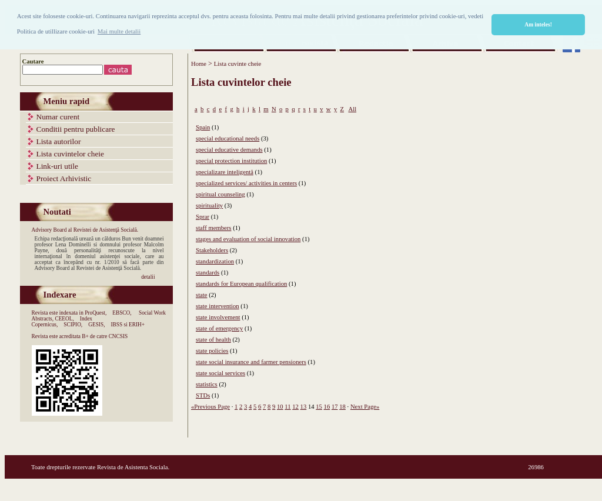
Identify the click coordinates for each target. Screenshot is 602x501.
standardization (215, 261)
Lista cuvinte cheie (237, 64)
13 (303, 406)
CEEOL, (64, 319)
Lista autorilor (58, 141)
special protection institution (231, 161)
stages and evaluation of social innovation (248, 239)
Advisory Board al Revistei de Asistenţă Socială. (85, 230)
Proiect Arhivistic (64, 178)
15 (319, 406)
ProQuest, (95, 313)
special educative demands (229, 149)
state (202, 295)
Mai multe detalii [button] (119, 31)
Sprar (202, 216)
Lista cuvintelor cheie (70, 153)
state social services (220, 373)
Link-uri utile (57, 166)
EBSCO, (121, 313)
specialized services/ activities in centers (246, 183)
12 (295, 406)
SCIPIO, (72, 325)
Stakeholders (212, 250)
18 (342, 406)
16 (327, 406)
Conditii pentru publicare (75, 129)
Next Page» (364, 406)
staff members (213, 228)
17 (335, 406)
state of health (213, 339)
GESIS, (96, 325)
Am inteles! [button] (538, 24)
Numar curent (58, 116)
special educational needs (227, 138)
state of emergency (219, 328)
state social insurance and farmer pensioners (251, 362)
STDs (203, 395)
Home (198, 64)
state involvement (218, 317)
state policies (212, 351)
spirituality (209, 205)
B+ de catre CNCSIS (105, 336)
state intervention (217, 306)
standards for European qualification (241, 283)
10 (280, 406)
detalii (148, 277)
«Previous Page (210, 406)
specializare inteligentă (224, 172)
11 (287, 406)
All (352, 109)
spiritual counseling (220, 194)
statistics (207, 384)
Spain (203, 127)
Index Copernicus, (62, 322)
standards (207, 272)
